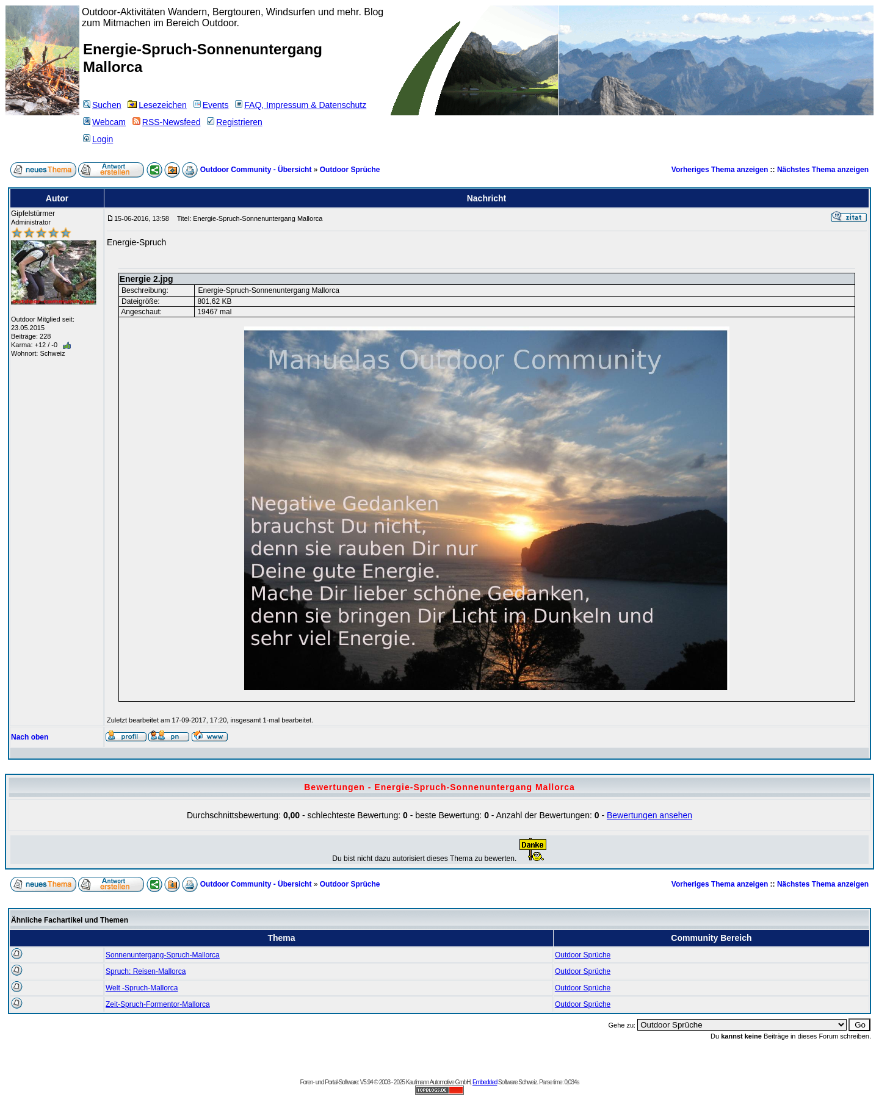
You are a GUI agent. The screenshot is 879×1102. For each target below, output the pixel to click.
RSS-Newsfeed (166, 122)
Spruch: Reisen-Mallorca (146, 971)
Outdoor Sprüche (350, 169)
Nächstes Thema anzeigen (823, 169)
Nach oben (29, 737)
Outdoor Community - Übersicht (256, 169)
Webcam (104, 122)
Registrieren (234, 122)
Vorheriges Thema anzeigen (720, 169)
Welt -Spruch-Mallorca (142, 988)
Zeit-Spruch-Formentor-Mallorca (158, 1004)
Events (211, 105)
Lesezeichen (157, 105)
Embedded (484, 1082)
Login (98, 139)
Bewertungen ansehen (649, 815)
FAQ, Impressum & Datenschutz (300, 105)
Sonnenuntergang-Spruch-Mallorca (163, 955)
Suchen (102, 105)
